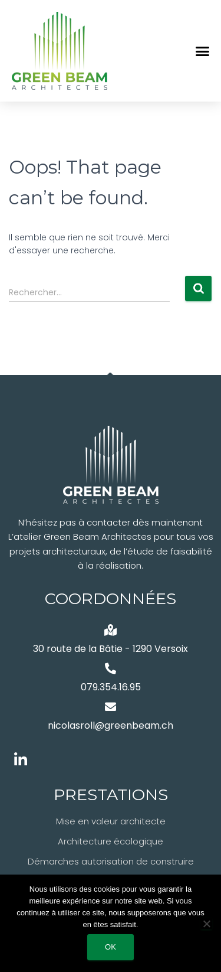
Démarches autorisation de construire (111, 861)
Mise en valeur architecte (111, 821)
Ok (110, 946)
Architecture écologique (110, 841)
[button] (202, 50)
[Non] (206, 923)
